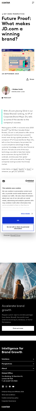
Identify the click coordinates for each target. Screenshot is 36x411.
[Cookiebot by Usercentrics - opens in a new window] (25, 181)
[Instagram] (6, 387)
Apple (15, 169)
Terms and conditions (8, 395)
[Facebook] (10, 387)
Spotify (21, 169)
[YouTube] (3, 387)
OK (18, 220)
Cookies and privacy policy (10, 398)
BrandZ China (15, 235)
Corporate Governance (9, 401)
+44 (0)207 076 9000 (10, 381)
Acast (29, 169)
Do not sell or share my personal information (18, 227)
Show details (25, 213)
